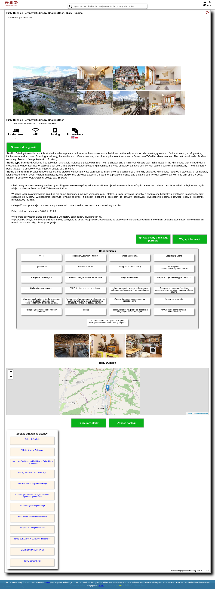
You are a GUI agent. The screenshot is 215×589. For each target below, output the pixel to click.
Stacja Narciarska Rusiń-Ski (32, 550)
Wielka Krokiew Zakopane (32, 450)
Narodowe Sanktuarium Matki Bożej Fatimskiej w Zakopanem (32, 462)
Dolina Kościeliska (32, 439)
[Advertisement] (107, 43)
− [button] (11, 376)
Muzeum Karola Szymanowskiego (32, 483)
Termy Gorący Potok (32, 561)
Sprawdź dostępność (23, 147)
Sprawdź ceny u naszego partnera (153, 239)
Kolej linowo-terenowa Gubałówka (32, 517)
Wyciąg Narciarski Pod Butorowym (32, 472)
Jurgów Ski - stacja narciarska (32, 528)
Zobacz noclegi (126, 423)
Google (47, 582)
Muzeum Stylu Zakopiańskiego (32, 505)
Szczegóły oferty (88, 423)
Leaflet (189, 413)
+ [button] (11, 372)
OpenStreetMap (201, 413)
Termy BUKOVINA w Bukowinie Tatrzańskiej (32, 539)
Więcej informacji (189, 239)
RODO (101, 585)
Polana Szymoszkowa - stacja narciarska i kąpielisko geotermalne (32, 495)
